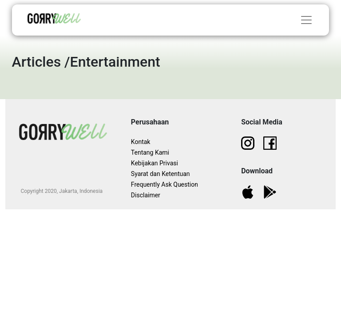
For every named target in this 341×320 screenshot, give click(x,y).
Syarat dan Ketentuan (160, 173)
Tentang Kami (150, 152)
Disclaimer (145, 195)
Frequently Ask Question (164, 184)
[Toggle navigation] (306, 20)
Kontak (141, 141)
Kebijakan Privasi (154, 163)
